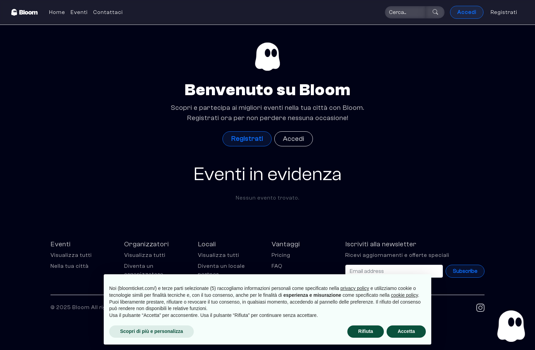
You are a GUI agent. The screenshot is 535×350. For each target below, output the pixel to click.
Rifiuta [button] (365, 331)
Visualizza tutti (71, 255)
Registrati (504, 12)
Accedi (466, 12)
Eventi (79, 12)
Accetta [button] (406, 331)
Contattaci (108, 12)
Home (57, 12)
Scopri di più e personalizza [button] (151, 331)
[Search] (405, 12)
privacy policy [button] (355, 288)
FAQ (277, 266)
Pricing (281, 255)
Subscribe (465, 271)
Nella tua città (69, 266)
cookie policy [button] (404, 295)
